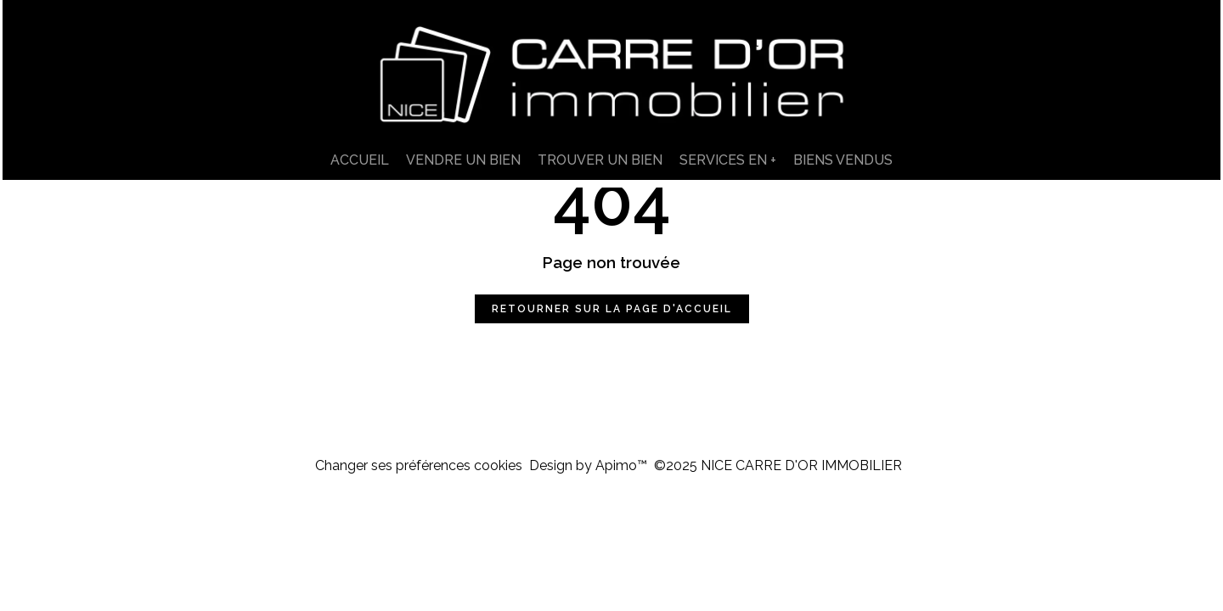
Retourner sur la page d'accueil (612, 309)
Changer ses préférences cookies (418, 465)
